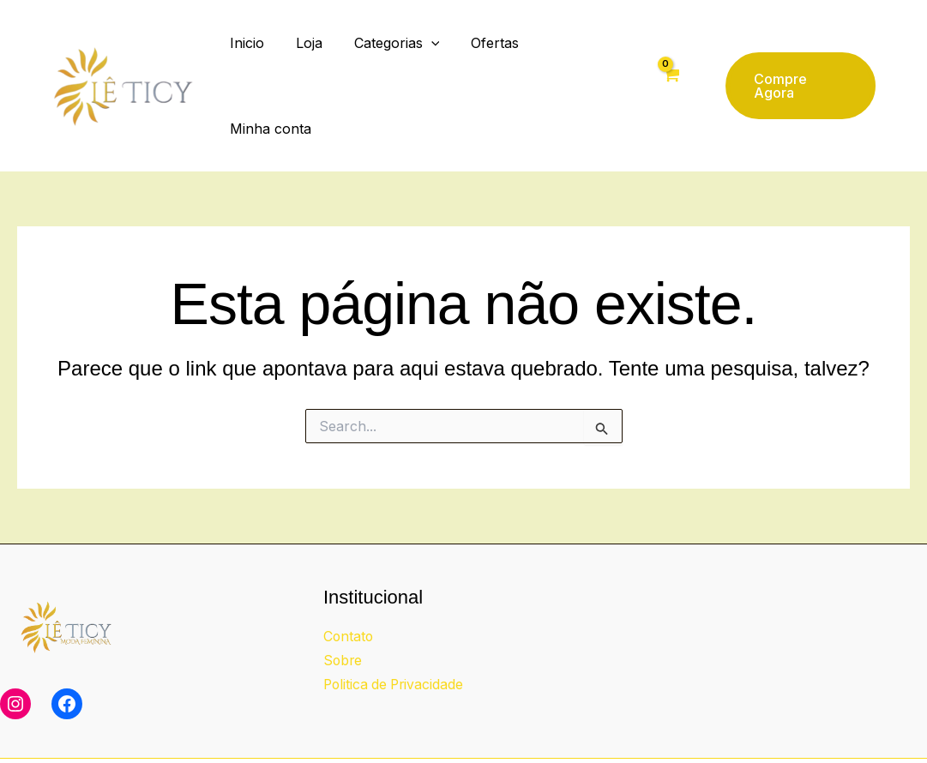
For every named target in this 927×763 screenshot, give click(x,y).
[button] (428, 58)
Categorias (394, 58)
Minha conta (580, 58)
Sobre (343, 605)
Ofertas (488, 58)
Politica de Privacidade (395, 629)
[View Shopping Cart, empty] (667, 58)
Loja (311, 58)
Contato (349, 581)
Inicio (253, 58)
